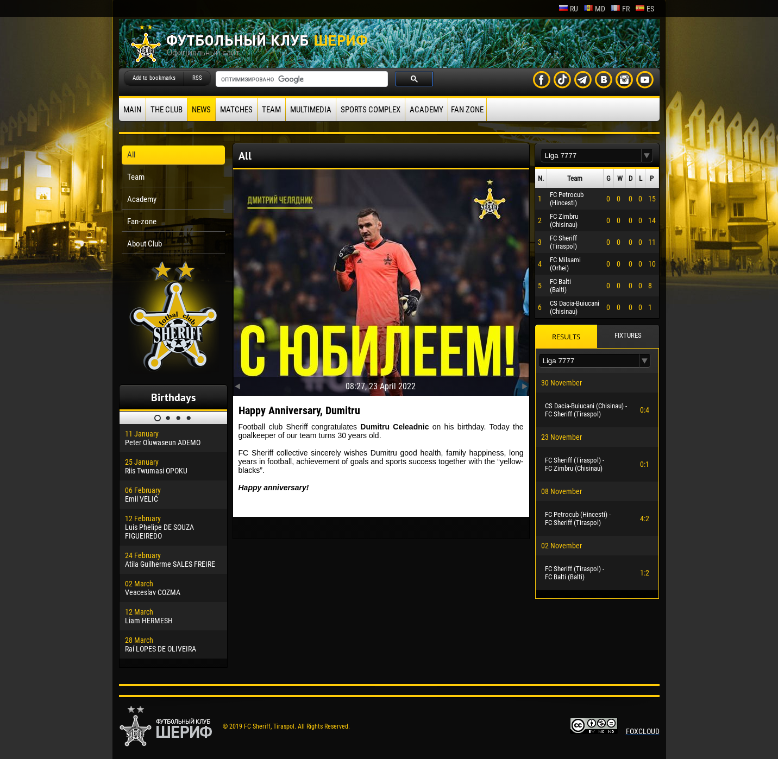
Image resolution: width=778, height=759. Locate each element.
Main (132, 110)
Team (271, 110)
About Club (144, 244)
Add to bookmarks (154, 77)
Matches (236, 110)
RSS (197, 77)
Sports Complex (370, 110)
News (201, 110)
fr (620, 8)
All (131, 155)
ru (568, 8)
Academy (426, 110)
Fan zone (467, 110)
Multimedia (310, 110)
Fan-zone (141, 221)
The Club (166, 110)
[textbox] (591, 155)
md (594, 8)
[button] (647, 155)
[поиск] (300, 79)
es (644, 8)
